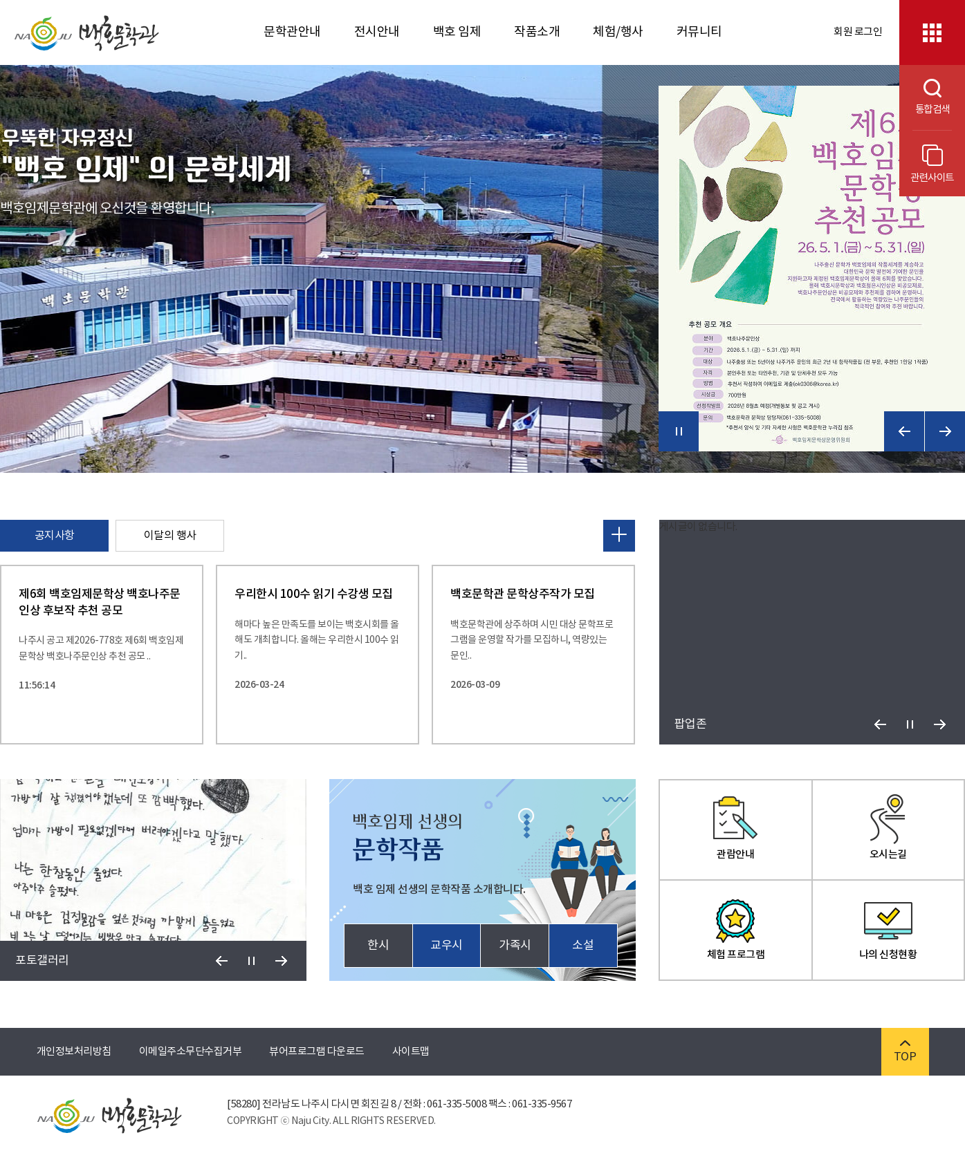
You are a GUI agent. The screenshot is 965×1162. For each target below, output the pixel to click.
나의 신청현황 (888, 927)
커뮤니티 (699, 32)
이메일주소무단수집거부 (190, 1052)
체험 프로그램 (736, 927)
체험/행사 (618, 32)
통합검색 (924, 97)
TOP (905, 1051)
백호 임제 (457, 32)
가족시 (515, 946)
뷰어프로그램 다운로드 (317, 1052)
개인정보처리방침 (74, 1052)
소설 (583, 946)
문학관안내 (292, 32)
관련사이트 (932, 164)
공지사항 (55, 536)
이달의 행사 (170, 536)
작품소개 (537, 32)
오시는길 (888, 827)
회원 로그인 (858, 32)
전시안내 (377, 32)
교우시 (446, 946)
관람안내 (735, 827)
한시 (378, 946)
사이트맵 (411, 1052)
